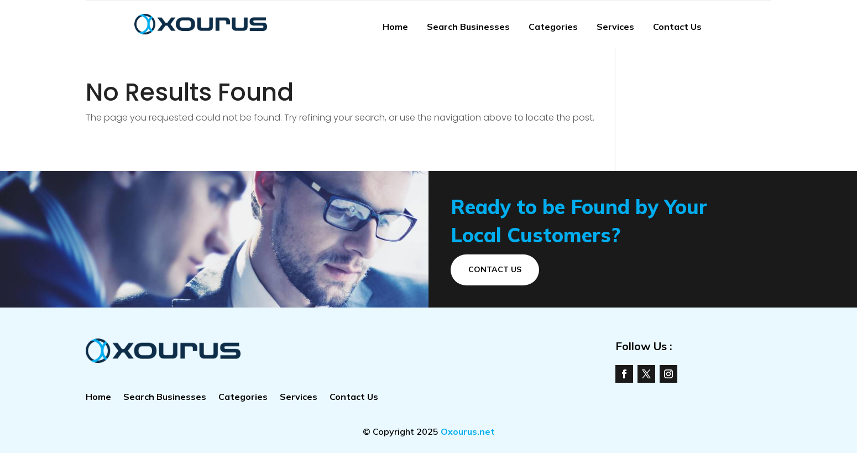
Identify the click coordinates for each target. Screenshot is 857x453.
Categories (553, 26)
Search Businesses (468, 26)
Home (395, 26)
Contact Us (677, 26)
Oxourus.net (468, 431)
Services (615, 26)
